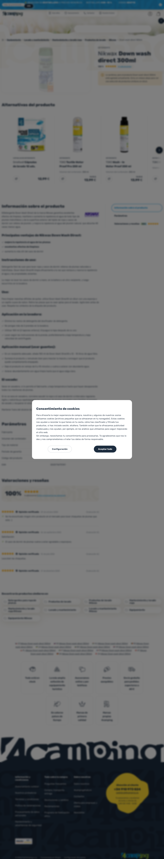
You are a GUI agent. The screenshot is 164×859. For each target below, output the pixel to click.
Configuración (60, 449)
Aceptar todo (105, 449)
